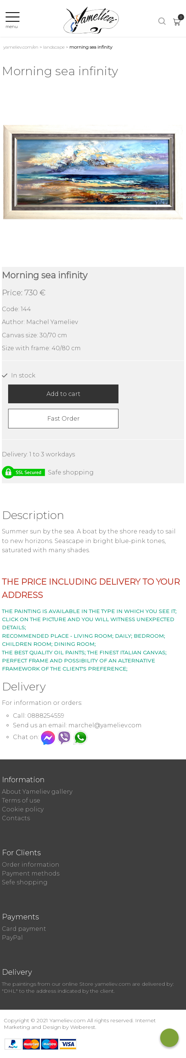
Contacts (16, 818)
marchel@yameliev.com (105, 725)
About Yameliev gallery (37, 791)
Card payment (24, 928)
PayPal (12, 937)
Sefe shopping (25, 882)
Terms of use (21, 800)
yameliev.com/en (20, 47)
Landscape (54, 47)
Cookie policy (23, 809)
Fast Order (63, 418)
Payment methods (30, 873)
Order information (30, 864)
